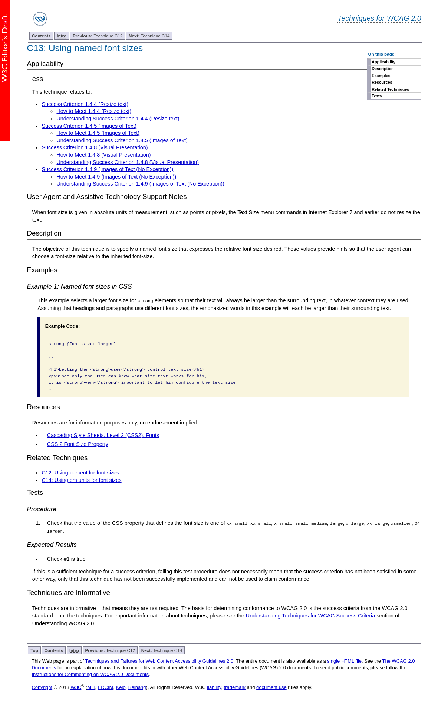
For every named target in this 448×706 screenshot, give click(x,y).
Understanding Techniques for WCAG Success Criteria (310, 616)
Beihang (137, 687)
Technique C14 (149, 35)
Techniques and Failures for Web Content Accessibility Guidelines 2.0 (159, 660)
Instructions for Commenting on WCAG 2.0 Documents (90, 674)
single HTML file (344, 660)
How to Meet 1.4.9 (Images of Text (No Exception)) (116, 177)
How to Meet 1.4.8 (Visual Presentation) (103, 155)
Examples (381, 75)
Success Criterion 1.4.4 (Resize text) (85, 104)
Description (382, 68)
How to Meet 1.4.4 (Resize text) (93, 111)
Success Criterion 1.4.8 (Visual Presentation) (95, 147)
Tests (377, 96)
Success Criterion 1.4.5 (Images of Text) (89, 126)
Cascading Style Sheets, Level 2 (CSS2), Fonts (103, 435)
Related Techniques (390, 89)
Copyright (42, 687)
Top (34, 649)
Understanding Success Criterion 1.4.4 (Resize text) (117, 118)
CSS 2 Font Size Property (77, 444)
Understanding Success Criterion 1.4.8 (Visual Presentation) (127, 162)
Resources (382, 82)
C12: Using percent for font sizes (80, 473)
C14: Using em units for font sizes (81, 480)
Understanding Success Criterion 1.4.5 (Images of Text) (121, 140)
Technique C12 (98, 35)
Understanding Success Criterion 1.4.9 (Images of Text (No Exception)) (140, 184)
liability (214, 687)
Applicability (383, 62)
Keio (121, 687)
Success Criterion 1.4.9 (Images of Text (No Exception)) (107, 169)
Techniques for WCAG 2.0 (379, 18)
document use (271, 687)
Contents (41, 35)
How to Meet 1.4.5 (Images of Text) (97, 133)
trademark (235, 687)
